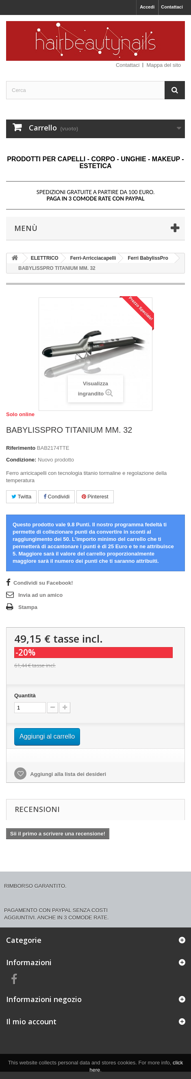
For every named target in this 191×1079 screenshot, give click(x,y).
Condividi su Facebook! (43, 583)
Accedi (147, 6)
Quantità (25, 695)
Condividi (56, 497)
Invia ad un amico (40, 595)
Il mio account (31, 1021)
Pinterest (95, 497)
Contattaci (172, 6)
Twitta (21, 497)
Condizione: (21, 460)
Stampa (27, 607)
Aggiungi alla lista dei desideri (67, 774)
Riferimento (20, 448)
